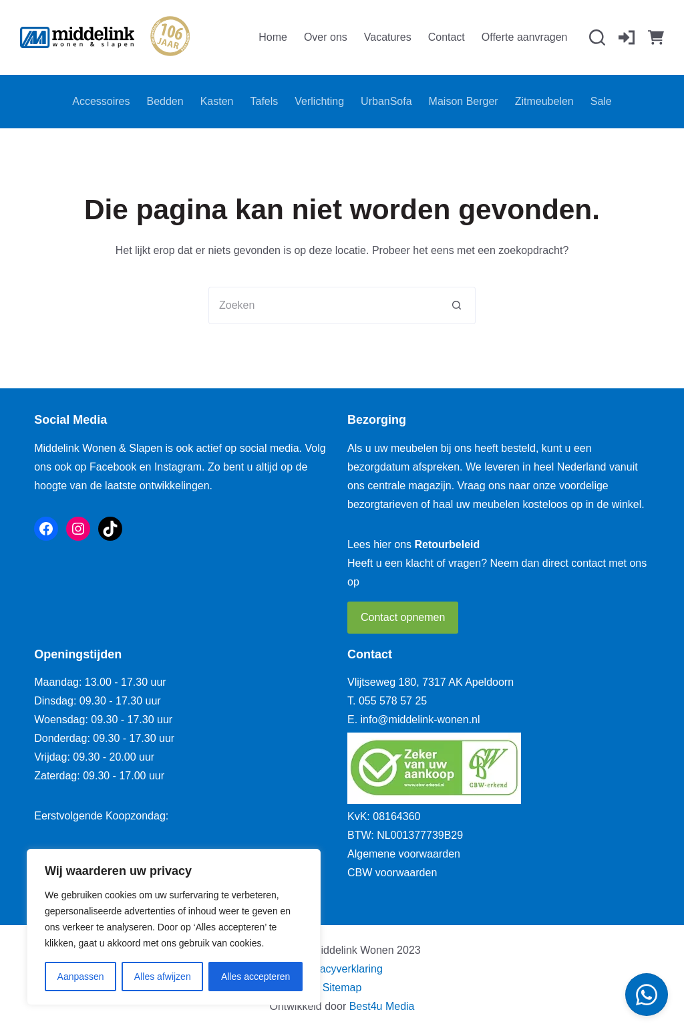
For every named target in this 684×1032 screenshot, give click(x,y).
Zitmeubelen (544, 101)
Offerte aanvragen (525, 37)
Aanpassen (80, 976)
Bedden (165, 101)
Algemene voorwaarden (403, 854)
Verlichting (319, 101)
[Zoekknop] (457, 305)
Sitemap (342, 987)
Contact (446, 37)
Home (273, 37)
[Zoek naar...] (323, 305)
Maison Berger (463, 101)
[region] (174, 927)
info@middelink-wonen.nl (420, 719)
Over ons (325, 37)
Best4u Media (382, 1006)
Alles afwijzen (162, 976)
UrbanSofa (386, 101)
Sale (601, 101)
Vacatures (387, 37)
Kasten (217, 101)
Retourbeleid (447, 544)
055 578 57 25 (393, 700)
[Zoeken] (597, 37)
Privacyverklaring (342, 969)
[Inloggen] (627, 37)
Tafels (264, 101)
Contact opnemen (403, 617)
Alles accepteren (256, 976)
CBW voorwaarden (392, 872)
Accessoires (101, 101)
